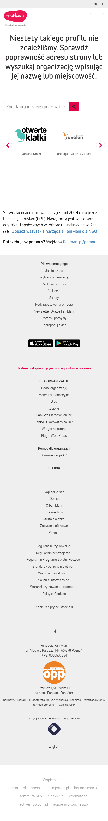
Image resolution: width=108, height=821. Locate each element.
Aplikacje (54, 290)
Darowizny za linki (54, 422)
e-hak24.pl (56, 796)
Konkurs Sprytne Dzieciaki (54, 607)
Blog (54, 401)
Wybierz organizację (54, 277)
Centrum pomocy (54, 284)
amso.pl (37, 787)
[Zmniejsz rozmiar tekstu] (102, 4)
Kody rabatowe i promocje (54, 304)
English (54, 746)
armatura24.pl (31, 796)
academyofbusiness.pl (71, 804)
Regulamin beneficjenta (53, 552)
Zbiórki (54, 408)
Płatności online (54, 415)
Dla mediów (54, 512)
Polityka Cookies (54, 593)
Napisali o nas (54, 492)
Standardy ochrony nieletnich (53, 566)
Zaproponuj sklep (54, 325)
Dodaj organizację (54, 388)
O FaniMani (54, 505)
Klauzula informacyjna (53, 580)
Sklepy (54, 297)
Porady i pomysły (54, 318)
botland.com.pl (86, 787)
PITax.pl (59, 704)
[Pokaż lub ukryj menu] (97, 18)
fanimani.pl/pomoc (79, 241)
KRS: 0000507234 (54, 655)
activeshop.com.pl (33, 804)
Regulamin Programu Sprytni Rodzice (53, 559)
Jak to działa (54, 270)
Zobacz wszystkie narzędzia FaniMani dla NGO (54, 231)
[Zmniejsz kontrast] (96, 4)
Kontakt (54, 532)
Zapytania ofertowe (54, 525)
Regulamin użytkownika (53, 546)
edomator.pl (78, 796)
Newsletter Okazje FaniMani (54, 311)
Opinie (54, 498)
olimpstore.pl (59, 787)
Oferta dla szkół (54, 519)
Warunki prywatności (53, 573)
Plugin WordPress (54, 435)
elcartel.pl (18, 787)
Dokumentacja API (54, 455)
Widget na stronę (54, 428)
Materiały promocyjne (54, 394)
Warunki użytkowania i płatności (53, 586)
